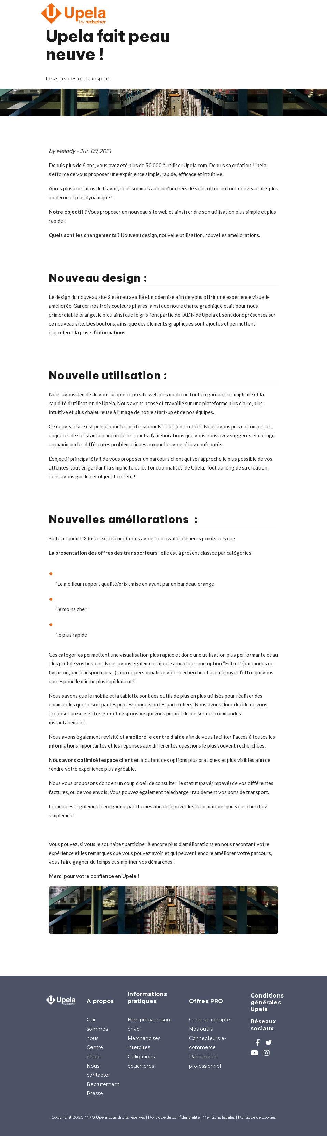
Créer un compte (209, 1020)
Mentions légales (219, 1117)
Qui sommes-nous (98, 1029)
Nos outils (201, 1029)
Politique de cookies (257, 1117)
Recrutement (103, 1084)
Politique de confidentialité (174, 1117)
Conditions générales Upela (267, 1002)
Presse (95, 1093)
